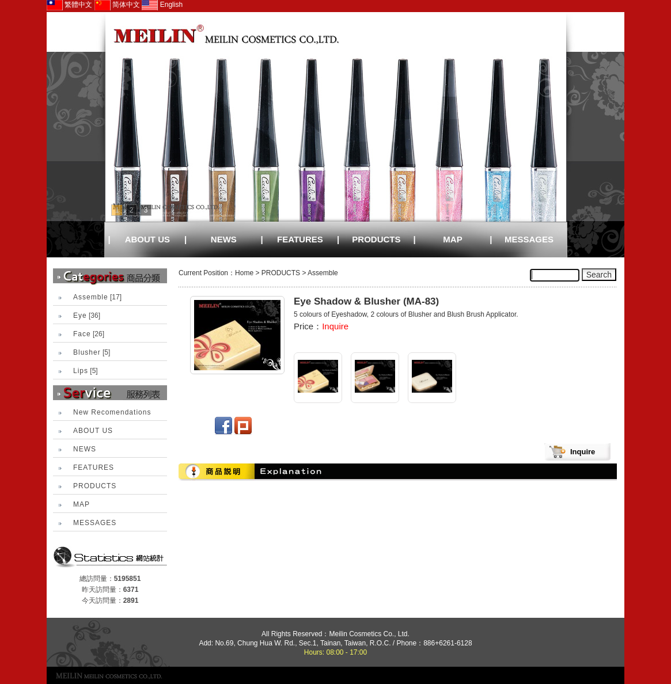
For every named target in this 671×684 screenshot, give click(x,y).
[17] (97, 297)
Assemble (323, 273)
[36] (86, 315)
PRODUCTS (376, 239)
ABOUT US (147, 239)
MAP (452, 239)
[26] (88, 334)
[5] (91, 352)
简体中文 (117, 5)
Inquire (335, 326)
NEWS (224, 239)
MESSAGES (529, 239)
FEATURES (300, 239)
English (162, 5)
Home (244, 273)
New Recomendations (112, 412)
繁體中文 (69, 5)
